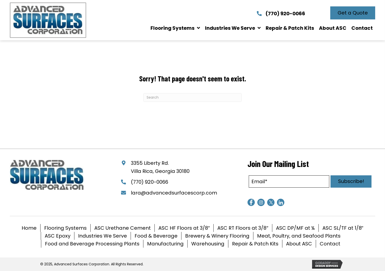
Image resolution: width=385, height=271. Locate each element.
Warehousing (207, 243)
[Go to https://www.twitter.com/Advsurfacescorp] (271, 202)
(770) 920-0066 (285, 13)
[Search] (192, 97)
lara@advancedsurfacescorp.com (174, 192)
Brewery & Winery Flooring (217, 235)
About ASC (299, 243)
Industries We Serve (102, 235)
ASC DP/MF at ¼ (295, 228)
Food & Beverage (156, 235)
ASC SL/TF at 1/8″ (342, 228)
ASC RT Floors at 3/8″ (242, 228)
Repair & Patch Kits (255, 243)
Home (29, 228)
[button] (352, 12)
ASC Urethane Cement (122, 228)
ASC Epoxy (57, 235)
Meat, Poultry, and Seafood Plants (299, 235)
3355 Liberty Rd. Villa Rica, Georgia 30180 (160, 167)
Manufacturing (165, 243)
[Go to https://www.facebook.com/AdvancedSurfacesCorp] (251, 202)
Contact (330, 243)
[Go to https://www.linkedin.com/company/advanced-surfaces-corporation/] (280, 202)
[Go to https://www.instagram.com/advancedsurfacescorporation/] (261, 202)
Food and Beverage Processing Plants (92, 243)
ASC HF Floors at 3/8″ (184, 228)
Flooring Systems (65, 228)
